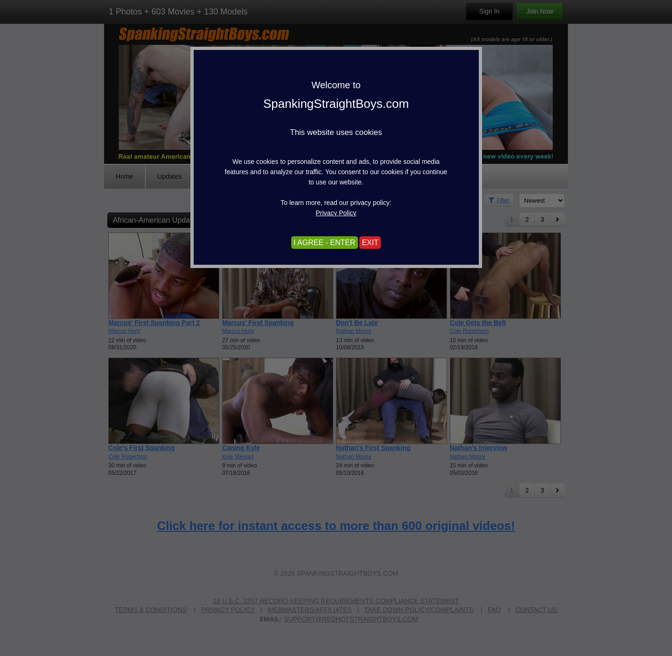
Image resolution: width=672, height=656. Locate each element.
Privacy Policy (335, 213)
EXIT (370, 243)
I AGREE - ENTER (324, 243)
